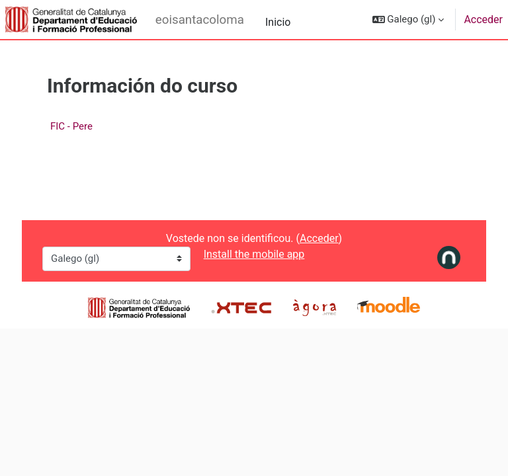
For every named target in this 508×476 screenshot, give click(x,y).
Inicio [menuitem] (277, 22)
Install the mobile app (254, 254)
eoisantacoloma (199, 20)
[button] (408, 19)
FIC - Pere (71, 126)
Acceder (483, 19)
